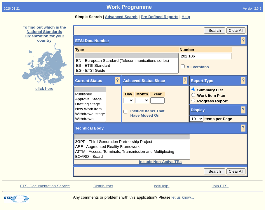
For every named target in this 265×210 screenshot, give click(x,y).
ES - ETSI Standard (126, 65)
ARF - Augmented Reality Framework (131, 146)
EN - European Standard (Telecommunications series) (126, 60)
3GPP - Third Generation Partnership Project (131, 141)
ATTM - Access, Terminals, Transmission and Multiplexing (131, 151)
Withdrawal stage (89, 114)
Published (89, 94)
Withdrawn (89, 119)
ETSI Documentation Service (45, 186)
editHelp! (162, 186)
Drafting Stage (89, 104)
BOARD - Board (131, 156)
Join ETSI (220, 186)
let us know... (182, 197)
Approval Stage (89, 99)
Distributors (103, 186)
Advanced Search (121, 17)
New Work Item (89, 109)
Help (186, 17)
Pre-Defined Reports (159, 17)
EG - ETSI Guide (126, 70)
